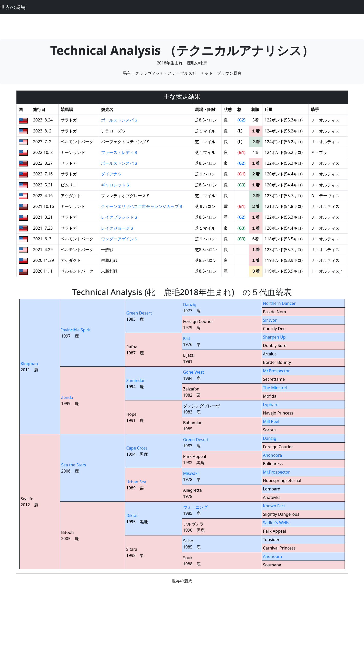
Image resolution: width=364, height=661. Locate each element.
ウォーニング (195, 507)
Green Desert (139, 313)
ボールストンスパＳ (119, 120)
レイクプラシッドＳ (119, 217)
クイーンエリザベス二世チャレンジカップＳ (142, 206)
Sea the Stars (73, 465)
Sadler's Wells (276, 522)
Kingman (29, 363)
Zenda (67, 397)
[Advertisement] (182, 25)
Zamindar (135, 380)
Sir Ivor (270, 320)
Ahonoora (272, 455)
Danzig (189, 304)
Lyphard (271, 404)
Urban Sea (136, 482)
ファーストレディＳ (119, 152)
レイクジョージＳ (117, 228)
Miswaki (191, 473)
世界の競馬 (13, 7)
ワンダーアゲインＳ (119, 239)
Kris (186, 338)
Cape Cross (137, 448)
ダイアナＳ (111, 174)
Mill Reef (271, 421)
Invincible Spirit (76, 330)
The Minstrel (275, 387)
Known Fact (274, 506)
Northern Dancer (279, 303)
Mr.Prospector (276, 371)
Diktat (132, 515)
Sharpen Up (274, 337)
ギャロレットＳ (115, 185)
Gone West (193, 372)
